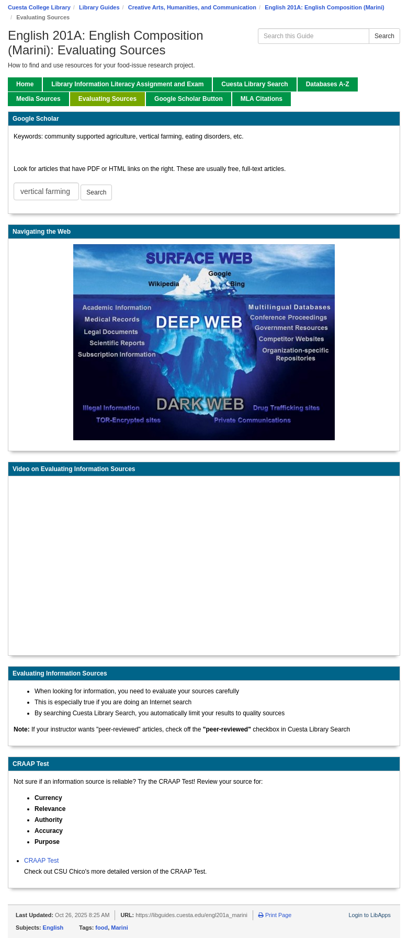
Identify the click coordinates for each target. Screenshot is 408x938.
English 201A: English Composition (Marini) (324, 7)
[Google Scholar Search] (46, 191)
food (101, 927)
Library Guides (99, 7)
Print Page (274, 915)
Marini (119, 927)
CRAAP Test (41, 860)
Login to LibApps (370, 915)
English (53, 927)
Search (384, 36)
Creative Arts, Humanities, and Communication (192, 7)
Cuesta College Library (39, 7)
